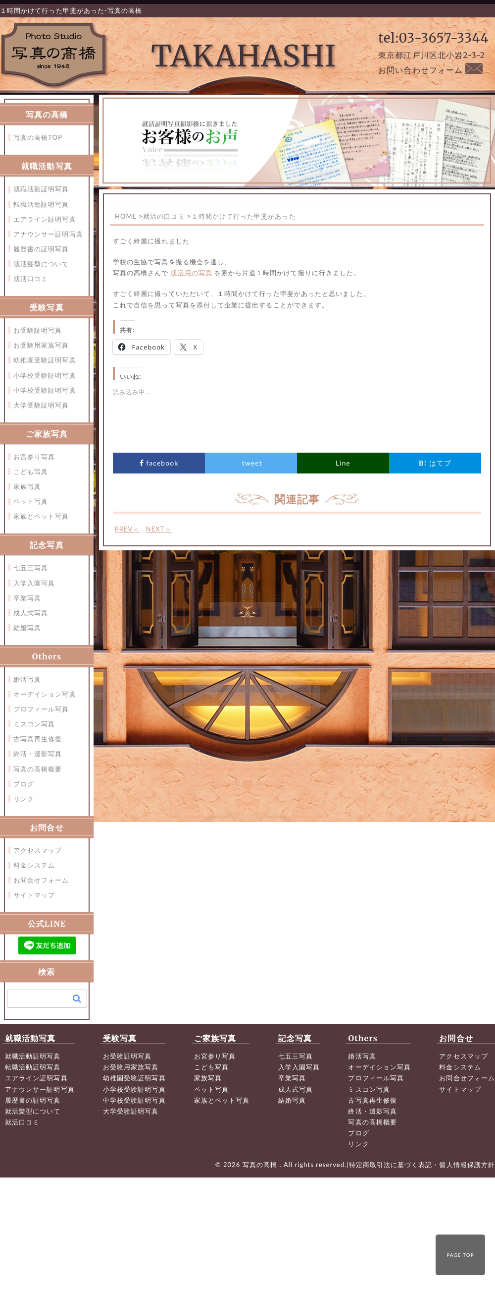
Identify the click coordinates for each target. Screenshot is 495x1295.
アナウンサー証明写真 (48, 234)
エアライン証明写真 (44, 219)
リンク (23, 799)
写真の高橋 (261, 1165)
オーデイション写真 (44, 694)
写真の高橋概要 (37, 769)
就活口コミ (30, 279)
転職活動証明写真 (41, 204)
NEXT (159, 529)
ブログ (23, 784)
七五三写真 (30, 568)
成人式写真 (30, 613)
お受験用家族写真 (41, 345)
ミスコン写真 (34, 724)
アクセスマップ (37, 850)
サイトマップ (34, 895)
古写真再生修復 (37, 739)
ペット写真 (30, 501)
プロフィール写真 (41, 709)
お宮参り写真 (34, 457)
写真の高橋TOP (37, 137)
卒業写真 (27, 598)
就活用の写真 (191, 273)
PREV (127, 529)
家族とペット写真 (41, 516)
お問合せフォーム (41, 880)
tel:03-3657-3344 (433, 38)
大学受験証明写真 (41, 405)
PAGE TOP (460, 1255)
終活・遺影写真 (37, 754)
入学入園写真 (34, 583)
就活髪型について (41, 264)
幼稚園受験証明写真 (44, 360)
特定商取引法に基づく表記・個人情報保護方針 (422, 1165)
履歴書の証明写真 (41, 249)
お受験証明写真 (37, 330)
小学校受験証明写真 (44, 375)
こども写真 (30, 471)
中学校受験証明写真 (44, 390)
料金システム (34, 865)
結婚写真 (27, 628)
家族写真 (27, 486)
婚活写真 (27, 679)
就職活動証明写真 (41, 189)
